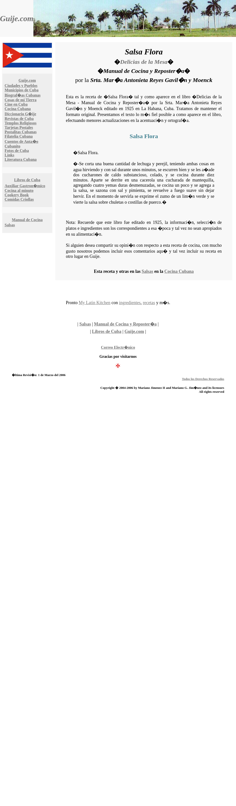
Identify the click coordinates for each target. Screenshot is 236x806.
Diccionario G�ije (20, 114)
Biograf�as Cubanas (23, 95)
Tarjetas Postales (19, 127)
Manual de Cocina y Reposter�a (125, 324)
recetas (149, 302)
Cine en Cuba (16, 104)
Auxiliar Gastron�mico (25, 186)
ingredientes (130, 302)
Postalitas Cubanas (21, 132)
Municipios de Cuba (22, 90)
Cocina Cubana (18, 109)
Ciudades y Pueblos (21, 85)
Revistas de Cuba (19, 118)
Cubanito (12, 146)
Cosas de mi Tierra (21, 100)
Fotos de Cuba (17, 150)
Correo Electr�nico (118, 347)
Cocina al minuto (19, 190)
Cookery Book (17, 195)
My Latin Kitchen (95, 302)
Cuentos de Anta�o (21, 141)
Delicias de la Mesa (143, 62)
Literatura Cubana (21, 159)
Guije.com (16, 18)
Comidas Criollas (19, 199)
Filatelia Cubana (19, 136)
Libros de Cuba (27, 180)
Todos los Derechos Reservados (203, 379)
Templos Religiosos (21, 123)
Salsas (10, 225)
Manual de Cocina (27, 220)
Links (9, 155)
